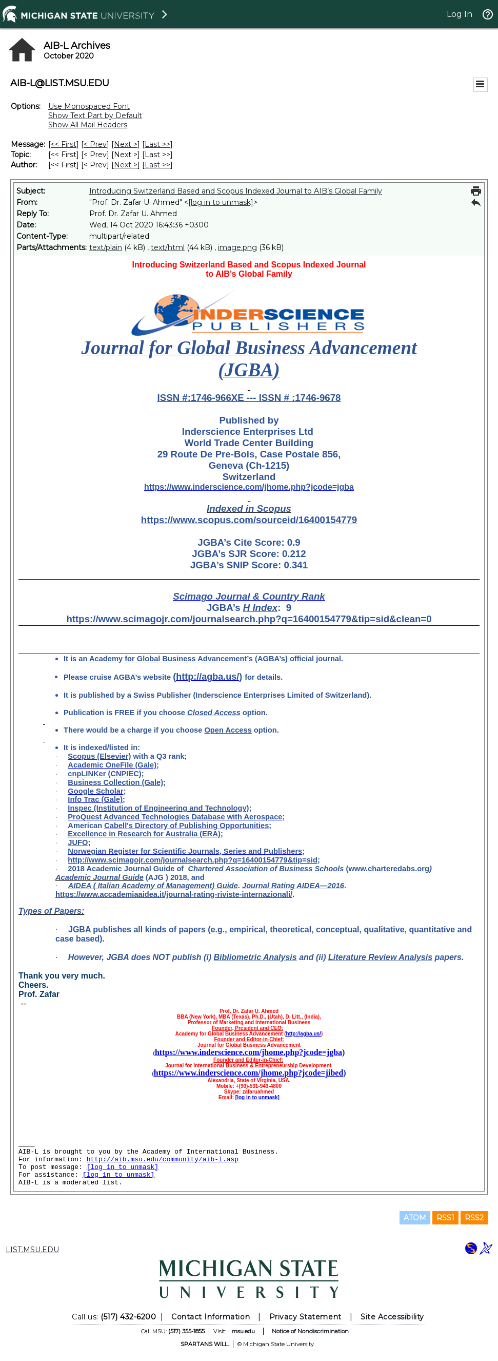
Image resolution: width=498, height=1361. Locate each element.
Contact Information (210, 1316)
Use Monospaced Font (89, 106)
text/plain (105, 247)
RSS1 (445, 1217)
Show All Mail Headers (87, 124)
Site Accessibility (392, 1316)
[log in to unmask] (220, 202)
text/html (168, 247)
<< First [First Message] (63, 144)
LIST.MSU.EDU (32, 1249)
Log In (459, 14)
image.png (237, 247)
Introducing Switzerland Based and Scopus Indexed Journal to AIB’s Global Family (235, 191)
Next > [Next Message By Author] (125, 164)
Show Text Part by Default (95, 115)
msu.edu (243, 1331)
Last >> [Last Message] (157, 144)
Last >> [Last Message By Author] (157, 164)
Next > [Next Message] (125, 144)
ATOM (415, 1217)
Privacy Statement (305, 1316)
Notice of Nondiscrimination (310, 1331)
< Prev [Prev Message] (95, 144)
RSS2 (474, 1217)
